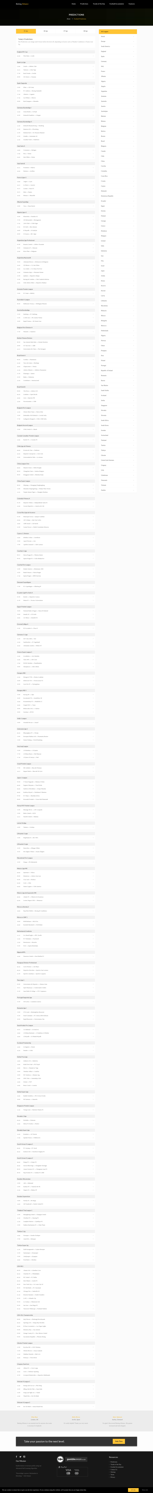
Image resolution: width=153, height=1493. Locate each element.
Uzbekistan (117, 475)
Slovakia (117, 410)
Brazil (117, 141)
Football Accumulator (117, 4)
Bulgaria (117, 146)
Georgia (117, 221)
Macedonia (117, 306)
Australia (117, 101)
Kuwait (117, 291)
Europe (117, 41)
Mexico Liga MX (22, 868)
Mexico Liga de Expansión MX (27, 893)
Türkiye (117, 450)
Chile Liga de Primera (24, 446)
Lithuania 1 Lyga (22, 833)
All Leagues (104, 31)
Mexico (117, 315)
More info (145, 1490)
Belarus (117, 121)
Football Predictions (80, 19)
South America (117, 46)
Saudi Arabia (117, 390)
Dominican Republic (117, 196)
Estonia (117, 211)
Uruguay (117, 465)
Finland (117, 216)
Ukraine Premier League (25, 1343)
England (117, 51)
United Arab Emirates (117, 460)
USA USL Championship (25, 1315)
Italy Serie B (21, 163)
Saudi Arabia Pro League (25, 1025)
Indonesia (117, 251)
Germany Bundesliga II (24, 121)
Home (74, 4)
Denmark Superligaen (24, 582)
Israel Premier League (24, 764)
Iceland (117, 241)
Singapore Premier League (26, 1106)
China (117, 161)
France (117, 71)
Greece (117, 226)
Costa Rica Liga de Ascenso (26, 512)
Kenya (117, 281)
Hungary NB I (21, 673)
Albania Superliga (22, 202)
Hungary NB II (21, 690)
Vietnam (117, 485)
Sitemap (113, 1472)
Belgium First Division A (25, 327)
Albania (117, 76)
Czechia (117, 166)
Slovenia (117, 415)
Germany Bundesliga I (24, 107)
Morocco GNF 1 (22, 917)
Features (132, 4)
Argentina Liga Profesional (26, 240)
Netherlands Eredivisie (24, 931)
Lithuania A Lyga (22, 844)
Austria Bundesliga (23, 310)
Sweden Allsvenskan (24, 1179)
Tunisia (117, 445)
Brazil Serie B (21, 387)
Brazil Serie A (21, 355)
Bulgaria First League (24, 408)
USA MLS (20, 1266)
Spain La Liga (21, 62)
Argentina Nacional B (24, 258)
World (117, 36)
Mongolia (117, 320)
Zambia (117, 490)
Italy (117, 66)
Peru (117, 355)
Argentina (117, 91)
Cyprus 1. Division (23, 533)
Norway (117, 340)
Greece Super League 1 (25, 652)
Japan (117, 271)
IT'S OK (133, 1490)
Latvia (117, 296)
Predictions (84, 4)
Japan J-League (22, 778)
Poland (117, 360)
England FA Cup (22, 52)
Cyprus (117, 186)
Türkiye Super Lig (23, 1245)
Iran (117, 256)
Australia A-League (23, 299)
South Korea (117, 425)
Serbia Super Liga (22, 1092)
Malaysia (117, 310)
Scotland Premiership (24, 1043)
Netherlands (117, 330)
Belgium (117, 126)
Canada (117, 151)
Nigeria (117, 335)
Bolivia (117, 131)
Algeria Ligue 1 (22, 212)
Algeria (117, 81)
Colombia (117, 171)
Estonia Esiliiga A (22, 624)
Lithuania (117, 301)
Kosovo (117, 285)
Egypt (117, 206)
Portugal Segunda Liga (24, 997)
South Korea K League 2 (25, 1158)
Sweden (117, 430)
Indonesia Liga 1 (22, 729)
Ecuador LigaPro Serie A (25, 593)
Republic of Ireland (117, 370)
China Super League (23, 481)
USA (117, 470)
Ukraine (117, 455)
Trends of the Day (99, 4)
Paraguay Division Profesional (27, 963)
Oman (117, 345)
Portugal (117, 365)
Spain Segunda (22, 83)
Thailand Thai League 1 (25, 1210)
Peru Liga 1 (20, 980)
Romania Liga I (22, 1008)
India (117, 246)
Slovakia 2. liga (21, 1116)
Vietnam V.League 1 (23, 1381)
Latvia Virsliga (21, 823)
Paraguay (117, 350)
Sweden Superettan (23, 1196)
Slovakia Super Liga (23, 1130)
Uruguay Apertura (23, 1364)
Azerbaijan (117, 111)
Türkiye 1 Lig (21, 1231)
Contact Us (114, 1470)
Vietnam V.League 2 (23, 1402)
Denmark (117, 191)
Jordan (117, 276)
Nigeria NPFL (21, 952)
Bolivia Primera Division (24, 338)
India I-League (22, 718)
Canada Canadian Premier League (28, 436)
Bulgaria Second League (25, 425)
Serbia (117, 400)
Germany (117, 61)
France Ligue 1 (22, 177)
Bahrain (117, 116)
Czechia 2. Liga (22, 551)
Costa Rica (117, 176)
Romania (117, 375)
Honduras (117, 231)
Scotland (117, 395)
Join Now (119, 1441)
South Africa (117, 420)
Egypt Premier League (24, 607)
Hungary (117, 236)
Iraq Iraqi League (22, 746)
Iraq (117, 261)
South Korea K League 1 (25, 1144)
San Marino (117, 385)
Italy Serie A (21, 146)
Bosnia (117, 136)
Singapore (117, 405)
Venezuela (117, 480)
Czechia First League (24, 565)
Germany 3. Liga (22, 634)
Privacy (113, 1477)
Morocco (117, 325)
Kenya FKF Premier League (26, 805)
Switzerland (117, 435)
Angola (117, 86)
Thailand (117, 440)
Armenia (117, 96)
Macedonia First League (25, 858)
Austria (117, 106)
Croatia (117, 181)
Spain (117, 56)
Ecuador (117, 201)
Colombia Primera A (23, 498)
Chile (117, 156)
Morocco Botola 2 (23, 907)
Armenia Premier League (25, 289)
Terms (112, 1475)
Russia (117, 380)
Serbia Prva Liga (22, 1057)
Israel (117, 266)
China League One (23, 463)
